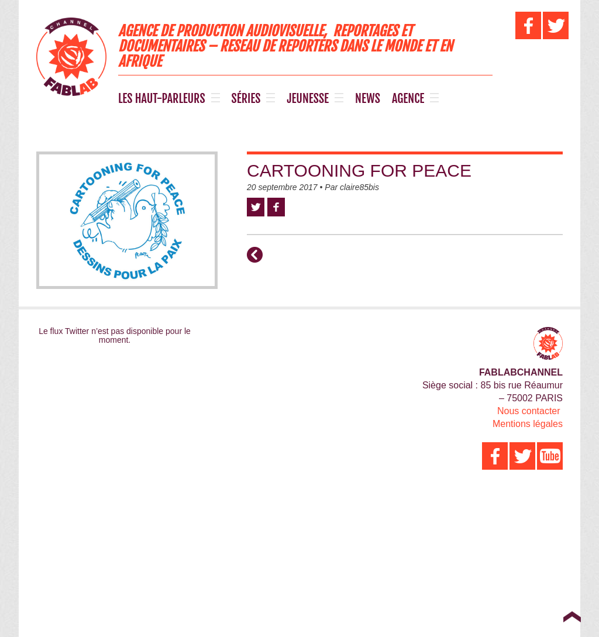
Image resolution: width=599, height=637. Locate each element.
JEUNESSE (308, 99)
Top (571, 616)
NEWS (367, 99)
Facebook (276, 207)
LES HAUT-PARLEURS (161, 99)
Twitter (255, 207)
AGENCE (408, 99)
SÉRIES (246, 99)
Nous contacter (528, 411)
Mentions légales (528, 424)
